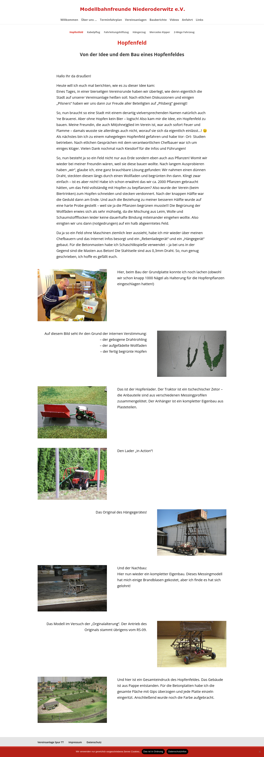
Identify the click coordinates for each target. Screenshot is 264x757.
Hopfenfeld (76, 32)
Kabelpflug (93, 32)
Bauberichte (158, 20)
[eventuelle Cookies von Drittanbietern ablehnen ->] (259, 751)
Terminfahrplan (111, 20)
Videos (174, 20)
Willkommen (69, 20)
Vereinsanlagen (136, 20)
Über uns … (89, 20)
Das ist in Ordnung (153, 751)
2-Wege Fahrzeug (184, 32)
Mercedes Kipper (160, 32)
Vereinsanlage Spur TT (51, 742)
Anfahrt (187, 20)
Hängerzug (139, 32)
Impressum (75, 742)
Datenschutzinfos (177, 751)
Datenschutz (94, 742)
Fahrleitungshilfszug (116, 32)
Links (199, 20)
